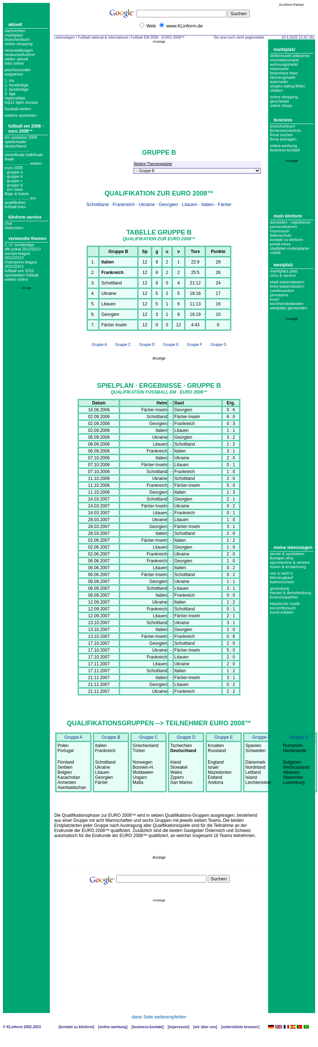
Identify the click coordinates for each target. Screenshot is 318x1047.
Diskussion (14, 228)
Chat (8, 223)
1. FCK (9, 80)
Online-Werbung (283, 145)
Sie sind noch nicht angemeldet (239, 37)
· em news (14, 189)
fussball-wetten (18, 109)
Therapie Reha (281, 558)
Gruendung (279, 588)
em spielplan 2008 (21, 137)
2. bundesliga (16, 89)
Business (283, 120)
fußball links (15, 207)
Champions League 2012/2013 (21, 264)
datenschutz (280, 235)
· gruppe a (14, 172)
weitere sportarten (20, 115)
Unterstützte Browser (240, 1027)
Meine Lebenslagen (293, 547)
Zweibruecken (282, 290)
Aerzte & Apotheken (287, 554)
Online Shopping (19, 44)
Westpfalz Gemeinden (288, 308)
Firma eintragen (283, 139)
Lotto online (14, 63)
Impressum (279, 231)
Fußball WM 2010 (19, 271)
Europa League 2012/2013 (17, 255)
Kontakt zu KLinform (286, 239)
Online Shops (281, 105)
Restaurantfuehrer (20, 54)
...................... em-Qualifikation (21, 200)
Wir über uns (205, 1027)
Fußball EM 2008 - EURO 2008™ (25, 129)
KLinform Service (25, 217)
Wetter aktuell (16, 59)
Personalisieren (283, 226)
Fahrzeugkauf (281, 577)
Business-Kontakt (147, 1027)
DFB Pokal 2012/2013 (23, 249)
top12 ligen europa (21, 102)
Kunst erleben (282, 612)
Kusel (274, 299)
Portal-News (280, 244)
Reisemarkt (279, 68)
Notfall (275, 252)
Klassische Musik (285, 603)
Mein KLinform (288, 216)
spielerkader (15, 142)
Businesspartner (284, 597)
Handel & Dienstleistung (290, 593)
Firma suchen (281, 135)
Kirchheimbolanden (286, 303)
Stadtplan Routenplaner (289, 248)
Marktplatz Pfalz (284, 271)
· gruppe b (14, 176)
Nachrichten (15, 31)
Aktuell (15, 24)
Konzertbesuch (283, 608)
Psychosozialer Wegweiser (18, 72)
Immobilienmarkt (284, 60)
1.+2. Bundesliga (19, 245)
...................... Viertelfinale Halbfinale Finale (24, 154)
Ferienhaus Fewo (284, 73)
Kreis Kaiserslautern (287, 286)
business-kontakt (285, 150)
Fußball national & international (103, 37)
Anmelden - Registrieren (290, 222)
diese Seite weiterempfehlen (159, 1017)
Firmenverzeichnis (285, 130)
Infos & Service (283, 275)
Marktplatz (14, 35)
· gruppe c (13, 181)
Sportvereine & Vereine (290, 562)
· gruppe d (14, 185)
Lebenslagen (64, 37)
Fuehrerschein (282, 582)
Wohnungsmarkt (284, 64)
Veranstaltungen (19, 50)
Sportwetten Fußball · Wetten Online (22, 277)
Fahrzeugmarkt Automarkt (282, 79)
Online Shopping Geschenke (284, 99)
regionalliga (15, 98)
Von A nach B (281, 573)
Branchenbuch (17, 39)
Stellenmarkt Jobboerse (290, 55)
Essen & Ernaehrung (288, 567)
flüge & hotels (17, 194)
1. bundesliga (16, 85)
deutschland (15, 146)
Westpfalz (283, 264)
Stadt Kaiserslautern (287, 282)
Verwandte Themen (27, 238)
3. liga (10, 93)
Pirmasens (279, 295)
